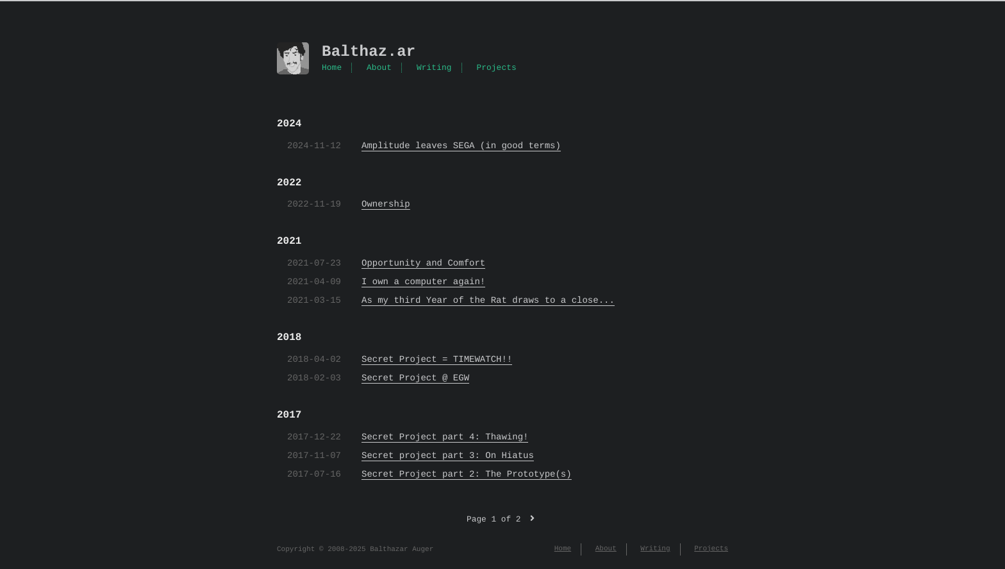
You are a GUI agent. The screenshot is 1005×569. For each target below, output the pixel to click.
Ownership (385, 204)
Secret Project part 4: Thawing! (444, 437)
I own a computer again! (423, 282)
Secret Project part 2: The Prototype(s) (466, 474)
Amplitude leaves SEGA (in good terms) (461, 146)
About (379, 68)
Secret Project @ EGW (415, 378)
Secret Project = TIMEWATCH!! (436, 359)
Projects (496, 68)
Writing (434, 68)
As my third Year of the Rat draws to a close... (488, 300)
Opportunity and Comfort (423, 263)
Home (332, 68)
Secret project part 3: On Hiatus (447, 456)
